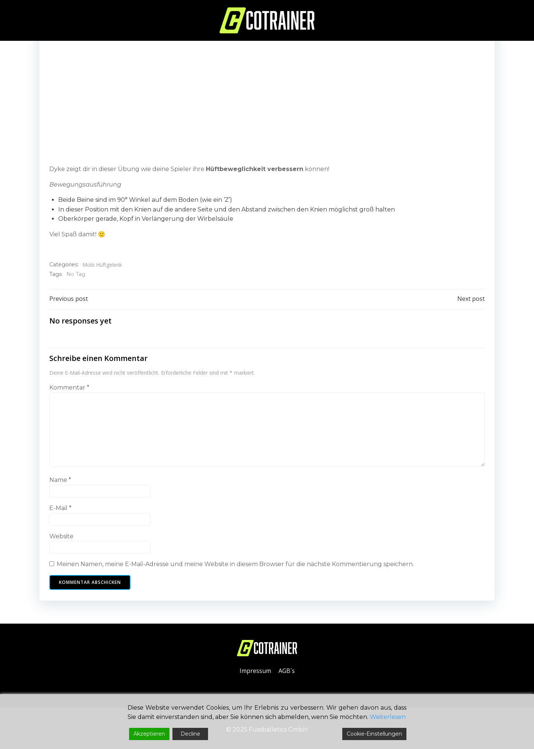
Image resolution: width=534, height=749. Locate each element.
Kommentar (70, 390)
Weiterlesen (388, 716)
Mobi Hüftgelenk (102, 265)
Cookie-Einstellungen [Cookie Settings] (374, 733)
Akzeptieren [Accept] (149, 733)
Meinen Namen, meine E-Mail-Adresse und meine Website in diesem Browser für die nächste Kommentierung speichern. (235, 566)
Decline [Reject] (190, 733)
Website (62, 538)
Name (61, 482)
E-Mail (61, 510)
